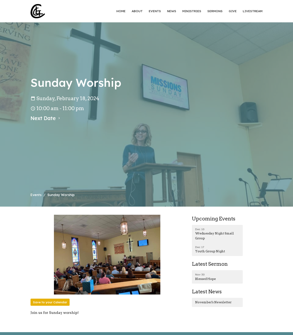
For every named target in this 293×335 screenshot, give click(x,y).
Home (121, 11)
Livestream (252, 11)
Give (233, 11)
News (171, 11)
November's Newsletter (213, 302)
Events (155, 11)
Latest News (207, 291)
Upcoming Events (213, 219)
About (137, 11)
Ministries (191, 11)
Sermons (215, 11)
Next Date (46, 118)
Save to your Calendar (50, 302)
